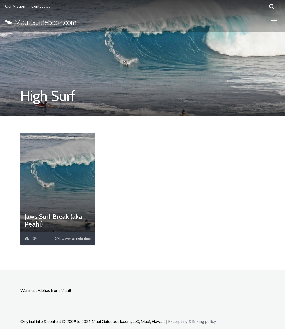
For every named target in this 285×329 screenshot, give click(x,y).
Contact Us (40, 6)
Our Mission (15, 6)
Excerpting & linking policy (192, 321)
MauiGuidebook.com (40, 22)
